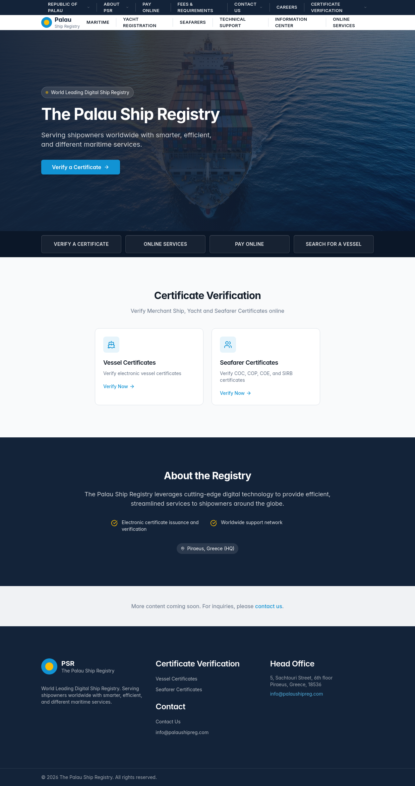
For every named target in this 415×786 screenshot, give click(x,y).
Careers (287, 7)
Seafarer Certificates (179, 689)
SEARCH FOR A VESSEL (333, 244)
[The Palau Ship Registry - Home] (60, 22)
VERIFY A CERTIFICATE (81, 244)
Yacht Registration (139, 22)
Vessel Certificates (176, 679)
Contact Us (168, 721)
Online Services (344, 22)
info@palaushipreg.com (182, 732)
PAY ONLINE (249, 244)
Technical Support (233, 22)
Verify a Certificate (80, 167)
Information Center (291, 22)
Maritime (97, 22)
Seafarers (193, 22)
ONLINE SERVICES (165, 244)
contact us (268, 606)
